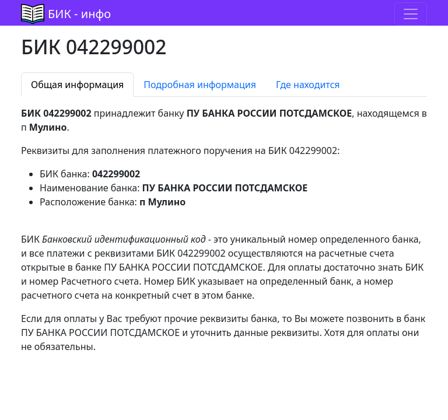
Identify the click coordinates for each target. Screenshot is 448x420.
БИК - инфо (79, 14)
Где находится (308, 84)
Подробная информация (200, 84)
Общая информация (77, 84)
